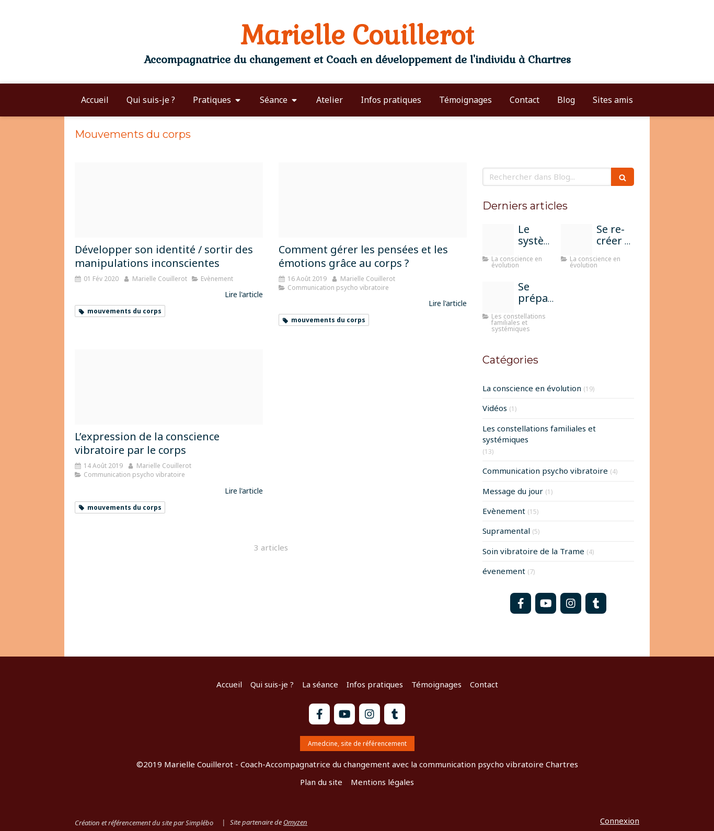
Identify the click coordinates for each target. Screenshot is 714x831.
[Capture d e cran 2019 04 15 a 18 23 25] (169, 387)
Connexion (619, 820)
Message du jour (512, 491)
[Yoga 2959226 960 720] (373, 200)
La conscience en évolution (531, 388)
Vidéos (494, 408)
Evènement (503, 511)
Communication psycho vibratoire (545, 470)
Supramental (506, 530)
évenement (503, 571)
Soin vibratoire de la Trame (533, 551)
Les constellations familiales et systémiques (539, 433)
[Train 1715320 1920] (498, 239)
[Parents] (498, 297)
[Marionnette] (169, 200)
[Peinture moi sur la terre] (576, 239)
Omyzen (295, 822)
